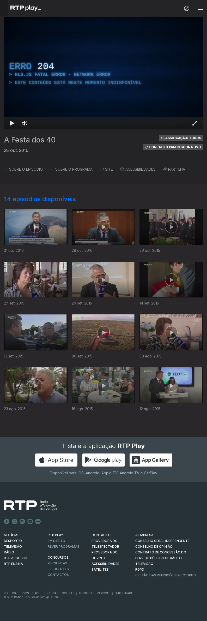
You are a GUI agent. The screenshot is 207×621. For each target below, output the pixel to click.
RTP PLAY (55, 535)
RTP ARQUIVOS (16, 558)
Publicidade (123, 593)
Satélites (100, 569)
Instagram (22, 521)
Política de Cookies (59, 593)
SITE (106, 169)
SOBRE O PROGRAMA (71, 169)
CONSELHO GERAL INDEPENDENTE (162, 541)
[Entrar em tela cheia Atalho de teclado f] (194, 123)
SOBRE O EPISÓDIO (23, 169)
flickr (38, 521)
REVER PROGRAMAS (64, 546)
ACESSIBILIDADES (138, 169)
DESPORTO (13, 541)
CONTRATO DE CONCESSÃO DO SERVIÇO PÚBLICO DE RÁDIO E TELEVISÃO (160, 558)
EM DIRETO (56, 541)
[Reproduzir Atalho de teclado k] (12, 123)
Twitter (14, 521)
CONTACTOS (102, 535)
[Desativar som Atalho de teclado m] (25, 123)
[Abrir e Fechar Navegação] (200, 8)
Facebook (7, 521)
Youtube (30, 521)
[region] (103, 73)
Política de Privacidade (22, 593)
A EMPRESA (144, 535)
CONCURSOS (58, 557)
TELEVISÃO (13, 546)
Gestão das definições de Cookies (165, 575)
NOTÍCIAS (12, 535)
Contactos (58, 575)
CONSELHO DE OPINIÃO (154, 546)
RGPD (139, 569)
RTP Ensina (13, 564)
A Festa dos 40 (30, 139)
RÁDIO (9, 552)
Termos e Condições (94, 593)
